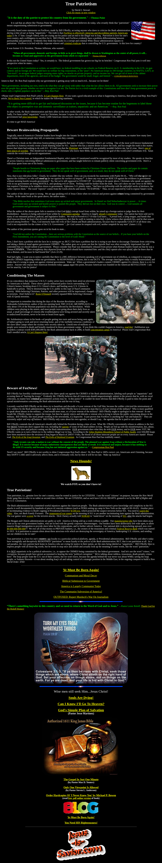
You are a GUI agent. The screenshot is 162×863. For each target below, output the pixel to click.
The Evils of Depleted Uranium (59, 437)
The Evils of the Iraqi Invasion (26, 437)
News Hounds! (81, 461)
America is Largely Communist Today (81, 586)
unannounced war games (60, 513)
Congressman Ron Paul (103, 447)
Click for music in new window (81, 12)
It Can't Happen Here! (37, 332)
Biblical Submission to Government (81, 581)
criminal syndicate (72, 43)
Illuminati (73, 148)
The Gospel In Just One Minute (81, 779)
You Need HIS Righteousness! (81, 822)
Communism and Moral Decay (81, 575)
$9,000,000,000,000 (16, 528)
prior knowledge (30, 117)
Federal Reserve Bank (127, 528)
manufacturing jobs (123, 521)
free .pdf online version (79, 798)
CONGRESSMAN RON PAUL (126, 76)
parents (65, 427)
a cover (30, 516)
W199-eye (75, 511)
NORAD (85, 516)
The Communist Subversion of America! (81, 591)
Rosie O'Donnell (43, 294)
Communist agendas (70, 214)
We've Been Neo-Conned (19, 98)
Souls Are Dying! (81, 697)
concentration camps (100, 329)
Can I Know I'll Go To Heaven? (81, 704)
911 (124, 516)
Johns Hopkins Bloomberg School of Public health (112, 432)
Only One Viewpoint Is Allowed (81, 787)
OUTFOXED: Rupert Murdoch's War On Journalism (81, 597)
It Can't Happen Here (54, 96)
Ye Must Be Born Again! (81, 570)
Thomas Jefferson (99, 56)
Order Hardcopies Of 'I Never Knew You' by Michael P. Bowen (81, 795)
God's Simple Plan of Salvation (81, 710)
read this (129, 327)
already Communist (108, 214)
